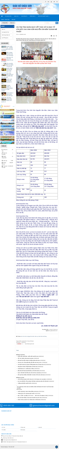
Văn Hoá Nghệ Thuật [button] (43, 17)
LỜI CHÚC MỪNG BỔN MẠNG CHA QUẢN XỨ (6, 99)
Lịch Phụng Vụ (5, 37)
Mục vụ (3, 29)
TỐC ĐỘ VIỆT (11, 446)
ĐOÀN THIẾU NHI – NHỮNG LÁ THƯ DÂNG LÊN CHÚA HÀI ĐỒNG (7, 48)
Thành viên (23, 427)
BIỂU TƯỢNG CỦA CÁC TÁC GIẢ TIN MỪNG (10, 54)
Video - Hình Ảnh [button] (5, 19)
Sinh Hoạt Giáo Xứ (6, 35)
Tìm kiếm (4, 429)
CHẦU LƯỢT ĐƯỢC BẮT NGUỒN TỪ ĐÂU (6, 81)
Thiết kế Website (4, 446)
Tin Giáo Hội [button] (8, 17)
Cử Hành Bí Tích (5, 32)
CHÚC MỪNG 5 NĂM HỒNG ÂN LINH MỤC (10, 94)
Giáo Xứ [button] (16, 17)
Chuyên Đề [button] (24, 17)
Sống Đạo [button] (33, 17)
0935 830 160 (8, 405)
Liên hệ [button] (13, 19)
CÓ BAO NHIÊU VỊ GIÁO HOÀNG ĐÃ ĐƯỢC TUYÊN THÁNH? (7, 88)
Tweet (17, 350)
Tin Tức (3, 427)
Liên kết (40, 427)
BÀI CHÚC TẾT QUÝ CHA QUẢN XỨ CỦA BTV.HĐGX (7, 59)
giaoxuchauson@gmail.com (44, 405)
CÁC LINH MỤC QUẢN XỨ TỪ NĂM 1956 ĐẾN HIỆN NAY (7, 75)
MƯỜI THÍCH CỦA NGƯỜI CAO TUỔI (9, 70)
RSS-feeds (23, 429)
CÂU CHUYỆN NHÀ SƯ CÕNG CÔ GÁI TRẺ (10, 65)
